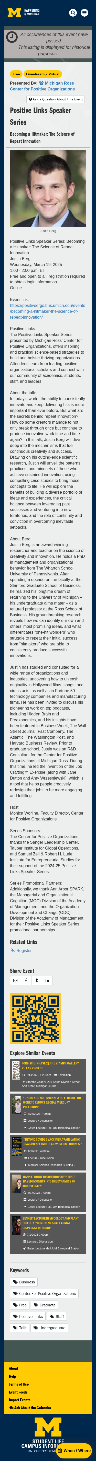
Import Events (19, 1399)
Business (24, 1281)
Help (12, 1376)
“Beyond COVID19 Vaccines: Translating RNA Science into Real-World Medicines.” (53, 1141)
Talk (19, 1327)
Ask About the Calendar (30, 1407)
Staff (57, 1316)
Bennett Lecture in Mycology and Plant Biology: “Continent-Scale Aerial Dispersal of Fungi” (51, 1223)
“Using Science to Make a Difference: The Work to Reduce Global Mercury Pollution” (52, 1102)
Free (16, 74)
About (13, 1368)
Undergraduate (49, 1327)
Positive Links (28, 1316)
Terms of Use (19, 1384)
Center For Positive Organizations (44, 1293)
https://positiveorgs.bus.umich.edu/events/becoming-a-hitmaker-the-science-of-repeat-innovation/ (47, 311)
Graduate (45, 1304)
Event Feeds (18, 1392)
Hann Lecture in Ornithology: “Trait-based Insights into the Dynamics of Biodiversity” (49, 1181)
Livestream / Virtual (42, 74)
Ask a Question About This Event (55, 99)
